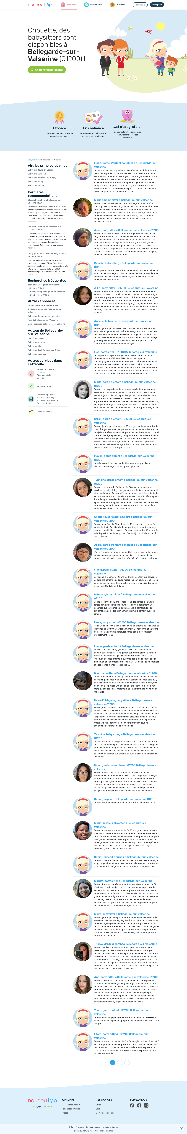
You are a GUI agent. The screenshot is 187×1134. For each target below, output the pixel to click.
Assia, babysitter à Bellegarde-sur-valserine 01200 (126, 230)
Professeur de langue (46, 397)
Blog (98, 1109)
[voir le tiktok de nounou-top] (132, 1105)
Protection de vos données (88, 1127)
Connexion (140, 5)
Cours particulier (44, 403)
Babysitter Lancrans (37, 354)
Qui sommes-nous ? (71, 1105)
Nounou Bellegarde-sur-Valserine (43, 305)
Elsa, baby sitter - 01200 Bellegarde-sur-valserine (125, 351)
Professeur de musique (47, 400)
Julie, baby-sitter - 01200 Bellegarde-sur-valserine (126, 288)
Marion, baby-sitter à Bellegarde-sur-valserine (123, 199)
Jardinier (41, 372)
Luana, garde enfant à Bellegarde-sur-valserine (124, 646)
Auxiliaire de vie (44, 386)
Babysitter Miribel (36, 185)
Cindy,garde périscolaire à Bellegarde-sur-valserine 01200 (47, 255)
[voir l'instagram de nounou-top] (146, 1105)
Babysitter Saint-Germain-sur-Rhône (44, 350)
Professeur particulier (46, 394)
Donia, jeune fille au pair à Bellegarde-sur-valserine (126, 857)
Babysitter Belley (35, 181)
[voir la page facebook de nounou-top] (139, 1105)
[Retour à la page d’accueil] (40, 5)
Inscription (157, 5)
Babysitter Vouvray (36, 342)
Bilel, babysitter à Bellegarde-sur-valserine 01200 (125, 673)
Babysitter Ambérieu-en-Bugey (42, 178)
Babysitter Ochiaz (36, 338)
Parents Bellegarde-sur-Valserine (43, 320)
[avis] (42, 1106)
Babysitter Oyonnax (37, 174)
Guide (98, 1105)
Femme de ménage (45, 369)
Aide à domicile (44, 375)
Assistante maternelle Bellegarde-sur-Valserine (45, 310)
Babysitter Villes (35, 346)
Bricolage (41, 378)
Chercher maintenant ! (47, 69)
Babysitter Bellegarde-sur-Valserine (44, 316)
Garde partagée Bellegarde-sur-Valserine (46, 324)
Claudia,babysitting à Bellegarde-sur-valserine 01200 (45, 201)
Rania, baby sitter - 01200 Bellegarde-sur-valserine (126, 622)
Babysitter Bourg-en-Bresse (40, 170)
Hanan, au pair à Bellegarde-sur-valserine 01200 (124, 799)
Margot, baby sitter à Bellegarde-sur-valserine (123, 880)
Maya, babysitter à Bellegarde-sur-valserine (122, 914)
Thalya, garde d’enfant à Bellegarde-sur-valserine (125, 943)
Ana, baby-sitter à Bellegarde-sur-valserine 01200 (126, 977)
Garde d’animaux (44, 411)
